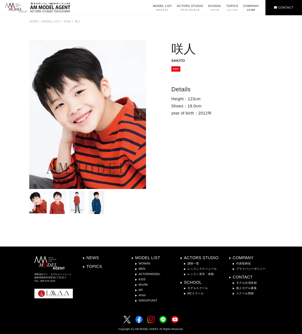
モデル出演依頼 (246, 282)
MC (141, 289)
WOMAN (144, 263)
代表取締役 (243, 263)
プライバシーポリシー (251, 268)
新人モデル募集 (246, 288)
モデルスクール (197, 288)
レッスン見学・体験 (200, 274)
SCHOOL (214, 7)
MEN (142, 268)
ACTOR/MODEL (150, 274)
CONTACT (243, 277)
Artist (142, 295)
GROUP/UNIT (148, 300)
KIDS (67, 21)
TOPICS (232, 7)
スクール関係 (245, 293)
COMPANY (251, 7)
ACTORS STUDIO (190, 7)
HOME (33, 21)
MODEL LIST (162, 7)
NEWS (93, 257)
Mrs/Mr (143, 284)
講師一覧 (193, 263)
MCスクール (195, 293)
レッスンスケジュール (202, 268)
